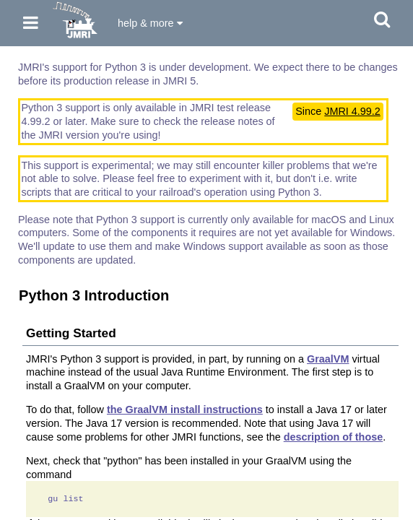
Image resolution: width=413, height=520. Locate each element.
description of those (333, 437)
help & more (150, 23)
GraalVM (328, 359)
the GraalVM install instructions (185, 409)
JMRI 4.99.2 (352, 111)
